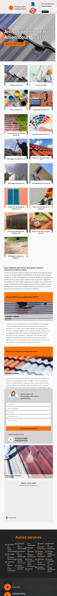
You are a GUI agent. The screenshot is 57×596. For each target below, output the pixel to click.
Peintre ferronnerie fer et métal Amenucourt (29, 562)
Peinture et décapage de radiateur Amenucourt (29, 552)
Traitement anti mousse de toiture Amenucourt (10, 566)
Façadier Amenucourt (40, 568)
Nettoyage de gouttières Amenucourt (10, 556)
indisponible (20, 7)
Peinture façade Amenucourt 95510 (50, 554)
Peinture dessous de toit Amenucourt (40, 554)
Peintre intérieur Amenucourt (19, 560)
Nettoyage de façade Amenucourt (40, 561)
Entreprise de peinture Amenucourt (50, 546)
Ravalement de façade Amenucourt (19, 554)
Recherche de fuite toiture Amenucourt (10, 548)
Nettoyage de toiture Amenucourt (19, 546)
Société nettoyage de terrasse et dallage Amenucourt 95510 (50, 565)
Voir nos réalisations (14, 44)
